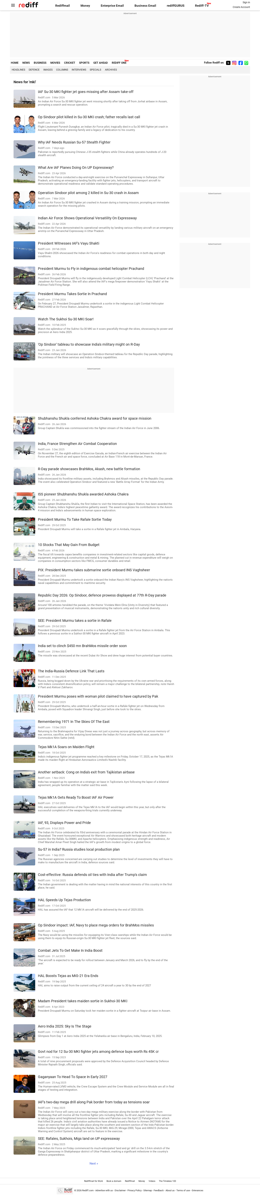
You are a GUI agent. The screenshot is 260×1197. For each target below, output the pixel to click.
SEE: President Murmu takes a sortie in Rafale (75, 621)
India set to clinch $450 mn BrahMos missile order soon (82, 646)
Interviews (79, 69)
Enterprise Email (112, 5)
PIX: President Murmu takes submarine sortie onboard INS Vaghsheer (94, 570)
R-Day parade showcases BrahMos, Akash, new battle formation (89, 469)
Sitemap (147, 1190)
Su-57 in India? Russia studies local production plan (79, 849)
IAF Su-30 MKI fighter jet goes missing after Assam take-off (85, 92)
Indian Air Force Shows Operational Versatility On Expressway (87, 218)
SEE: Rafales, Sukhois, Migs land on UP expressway (79, 1139)
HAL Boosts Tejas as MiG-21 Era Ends (68, 976)
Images (48, 69)
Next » (94, 1163)
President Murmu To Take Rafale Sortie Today (75, 519)
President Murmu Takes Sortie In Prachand (72, 294)
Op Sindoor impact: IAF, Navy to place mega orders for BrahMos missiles (96, 925)
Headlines (18, 69)
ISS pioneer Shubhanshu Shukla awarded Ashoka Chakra (83, 494)
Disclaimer (120, 1190)
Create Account (241, 7)
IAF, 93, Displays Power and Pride (64, 823)
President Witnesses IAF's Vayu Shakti (68, 243)
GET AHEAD (100, 62)
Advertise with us (104, 1190)
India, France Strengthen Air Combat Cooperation (77, 444)
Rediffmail (62, 5)
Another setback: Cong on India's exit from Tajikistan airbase (86, 772)
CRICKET (69, 62)
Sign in (246, 2)
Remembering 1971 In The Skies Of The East (74, 722)
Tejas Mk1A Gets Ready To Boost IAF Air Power (76, 797)
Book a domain (114, 1181)
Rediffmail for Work (93, 1181)
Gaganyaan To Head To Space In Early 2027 (72, 1077)
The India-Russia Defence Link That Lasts (71, 671)
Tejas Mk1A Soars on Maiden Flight (66, 747)
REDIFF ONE (119, 62)
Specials (95, 69)
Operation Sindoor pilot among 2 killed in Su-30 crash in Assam (88, 193)
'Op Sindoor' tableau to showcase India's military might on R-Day (89, 344)
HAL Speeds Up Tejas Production (64, 900)
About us (170, 1190)
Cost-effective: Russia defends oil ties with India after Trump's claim (92, 875)
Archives (111, 69)
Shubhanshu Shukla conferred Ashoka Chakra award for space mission (94, 418)
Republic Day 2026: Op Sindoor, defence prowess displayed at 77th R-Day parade (102, 595)
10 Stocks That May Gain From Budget (68, 545)
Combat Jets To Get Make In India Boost (70, 950)
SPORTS (84, 62)
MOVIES (55, 62)
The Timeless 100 (167, 1181)
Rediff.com (88, 1190)
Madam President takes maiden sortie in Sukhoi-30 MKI (82, 1001)
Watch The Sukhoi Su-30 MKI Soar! (66, 319)
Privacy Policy (134, 1190)
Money (85, 5)
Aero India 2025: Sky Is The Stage (64, 1026)
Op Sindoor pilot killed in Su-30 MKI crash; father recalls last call (89, 117)
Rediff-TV (202, 5)
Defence (34, 69)
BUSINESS (40, 62)
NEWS (26, 62)
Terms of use (183, 1190)
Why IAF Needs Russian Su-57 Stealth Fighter (74, 142)
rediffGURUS (175, 5)
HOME (14, 62)
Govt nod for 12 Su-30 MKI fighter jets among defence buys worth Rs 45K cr (98, 1052)
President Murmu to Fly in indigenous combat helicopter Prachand (91, 269)
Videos (152, 1181)
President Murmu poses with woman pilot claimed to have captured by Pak (98, 696)
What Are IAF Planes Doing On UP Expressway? (76, 168)
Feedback (159, 1190)
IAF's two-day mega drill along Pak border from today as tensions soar (94, 1102)
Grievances (197, 1190)
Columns (62, 69)
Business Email (145, 5)
